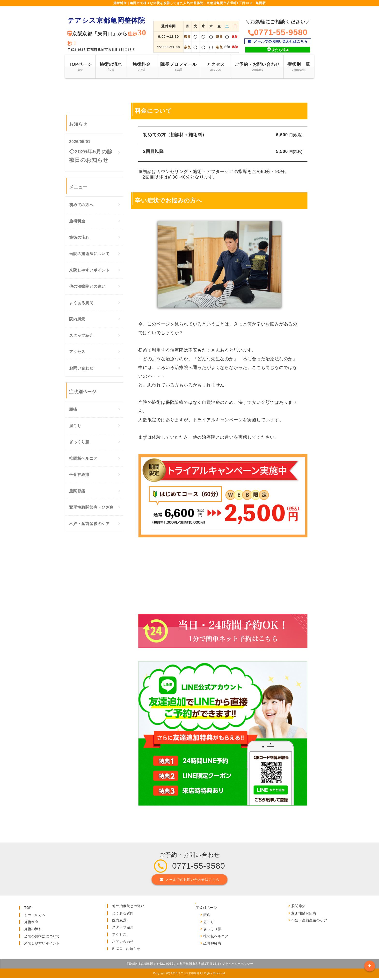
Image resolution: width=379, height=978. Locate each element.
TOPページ (80, 67)
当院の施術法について (89, 254)
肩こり (75, 426)
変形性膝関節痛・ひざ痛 (91, 507)
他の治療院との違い (87, 286)
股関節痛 (77, 491)
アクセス (215, 67)
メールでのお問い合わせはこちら (278, 41)
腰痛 (73, 409)
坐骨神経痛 (79, 475)
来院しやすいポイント (89, 270)
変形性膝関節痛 (303, 913)
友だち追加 (278, 49)
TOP (28, 908)
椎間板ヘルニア (83, 458)
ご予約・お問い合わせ (257, 67)
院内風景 (77, 319)
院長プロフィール (178, 67)
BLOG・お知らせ (126, 949)
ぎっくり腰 (79, 442)
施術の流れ (111, 67)
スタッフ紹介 (81, 335)
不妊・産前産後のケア (89, 524)
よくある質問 (81, 303)
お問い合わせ (81, 368)
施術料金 (141, 67)
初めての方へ (81, 205)
